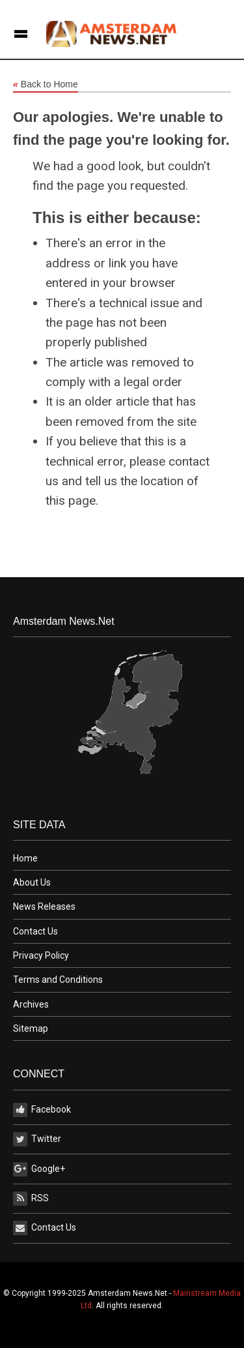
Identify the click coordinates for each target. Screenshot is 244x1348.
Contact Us (35, 931)
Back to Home (45, 84)
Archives (31, 1004)
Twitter (37, 1139)
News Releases (44, 906)
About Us (32, 882)
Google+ (39, 1169)
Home (25, 858)
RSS (31, 1198)
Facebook (42, 1110)
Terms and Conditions (58, 979)
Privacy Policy (41, 955)
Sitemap (30, 1028)
